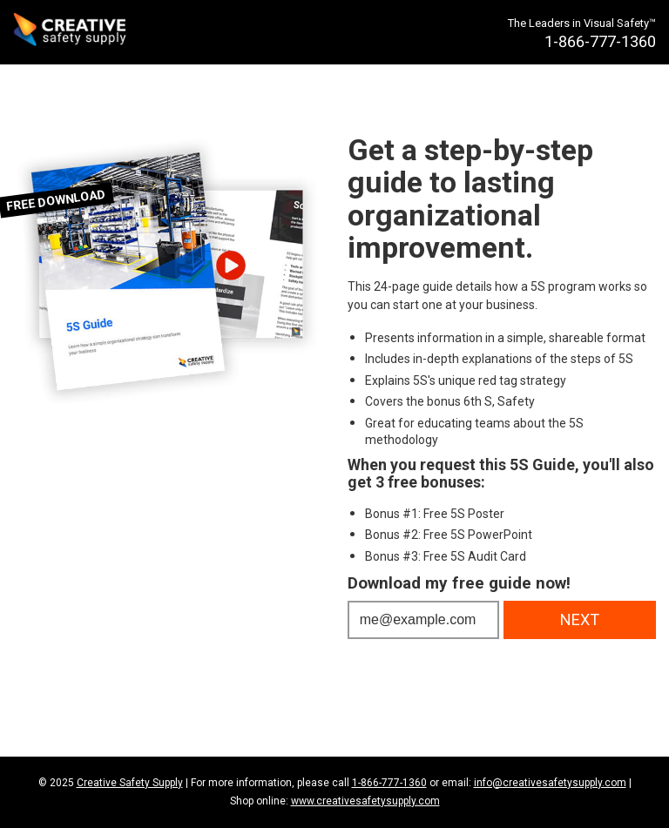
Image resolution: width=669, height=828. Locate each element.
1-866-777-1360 (389, 783)
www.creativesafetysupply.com (365, 801)
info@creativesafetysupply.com (550, 783)
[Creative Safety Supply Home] (71, 32)
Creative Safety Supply (130, 783)
